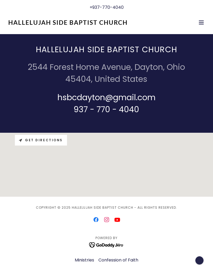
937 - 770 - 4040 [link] (106, 109)
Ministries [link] (84, 260)
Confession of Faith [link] (118, 260)
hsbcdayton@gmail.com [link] (106, 97)
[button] (201, 22)
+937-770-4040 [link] (107, 7)
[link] (68, 23)
